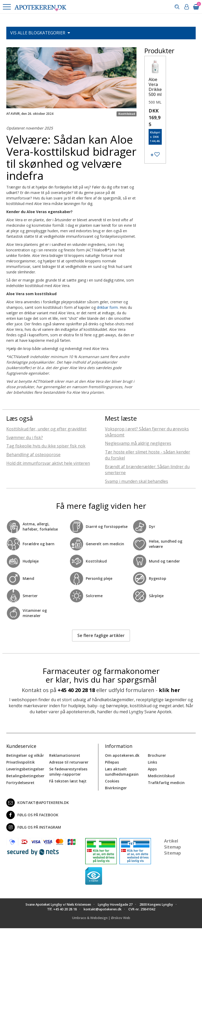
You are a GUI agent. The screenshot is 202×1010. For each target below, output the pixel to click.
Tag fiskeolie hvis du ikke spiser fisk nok (45, 446)
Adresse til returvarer (68, 762)
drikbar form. (108, 307)
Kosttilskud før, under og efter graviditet (46, 429)
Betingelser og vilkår (25, 755)
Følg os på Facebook (32, 815)
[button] (6, 6)
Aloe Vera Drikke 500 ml (155, 87)
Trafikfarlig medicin (166, 782)
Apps (152, 768)
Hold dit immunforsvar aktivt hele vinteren (48, 463)
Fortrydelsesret (20, 782)
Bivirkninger (116, 787)
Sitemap (172, 853)
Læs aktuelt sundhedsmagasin (122, 771)
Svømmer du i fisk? (24, 437)
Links (152, 762)
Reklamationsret (64, 755)
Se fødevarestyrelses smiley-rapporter (68, 771)
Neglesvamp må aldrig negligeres (138, 443)
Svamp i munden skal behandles (136, 481)
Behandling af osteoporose (33, 454)
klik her (169, 690)
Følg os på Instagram (33, 827)
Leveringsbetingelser (25, 768)
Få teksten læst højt (68, 781)
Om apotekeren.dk (122, 755)
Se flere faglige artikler (101, 635)
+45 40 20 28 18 (76, 690)
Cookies (112, 781)
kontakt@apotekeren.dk (37, 802)
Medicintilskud (161, 775)
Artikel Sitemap (172, 844)
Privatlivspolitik (20, 762)
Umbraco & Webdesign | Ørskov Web (101, 918)
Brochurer (157, 755)
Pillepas (112, 762)
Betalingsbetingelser (25, 775)
